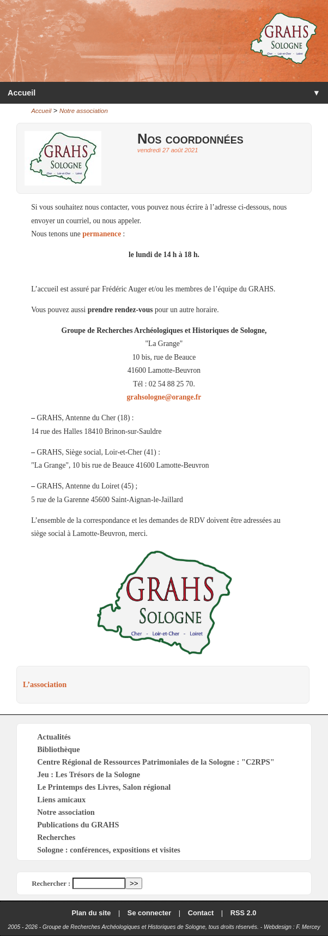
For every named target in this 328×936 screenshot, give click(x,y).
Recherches (56, 837)
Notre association (83, 111)
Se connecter (149, 913)
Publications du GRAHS (78, 824)
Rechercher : (51, 883)
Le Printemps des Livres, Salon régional (104, 787)
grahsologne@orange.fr (164, 397)
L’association (44, 684)
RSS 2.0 (243, 913)
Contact (201, 913)
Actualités (54, 736)
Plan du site (91, 913)
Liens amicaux (61, 799)
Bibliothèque (58, 749)
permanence (101, 234)
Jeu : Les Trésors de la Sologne (88, 774)
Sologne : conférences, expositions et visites (108, 849)
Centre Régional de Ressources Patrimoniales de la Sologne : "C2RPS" (156, 762)
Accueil (21, 92)
